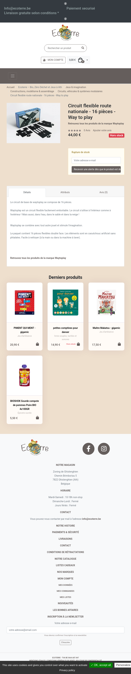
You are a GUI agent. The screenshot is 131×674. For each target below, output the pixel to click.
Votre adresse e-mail (65, 623)
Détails (27, 192)
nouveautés (65, 603)
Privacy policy (67, 670)
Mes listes (65, 597)
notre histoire (65, 525)
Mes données (65, 585)
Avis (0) (103, 192)
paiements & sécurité (65, 532)
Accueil (10, 87)
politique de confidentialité (89, 661)
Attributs (65, 192)
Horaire (66, 490)
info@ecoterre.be (91, 519)
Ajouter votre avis (102, 130)
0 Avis (87, 130)
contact (65, 512)
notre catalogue (65, 558)
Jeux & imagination (76, 87)
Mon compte (65, 578)
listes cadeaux (65, 565)
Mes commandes (65, 591)
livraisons (65, 538)
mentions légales (37, 661)
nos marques (65, 572)
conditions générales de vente (61, 661)
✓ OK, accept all (101, 665)
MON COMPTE (53, 60)
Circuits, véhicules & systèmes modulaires (80, 91)
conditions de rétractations (65, 552)
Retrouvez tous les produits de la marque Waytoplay (96, 123)
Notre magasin (65, 465)
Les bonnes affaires (65, 610)
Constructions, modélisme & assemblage (32, 91)
